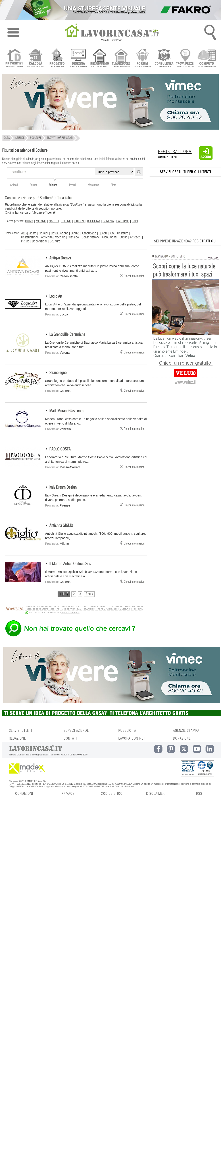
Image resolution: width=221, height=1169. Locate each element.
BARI (135, 221)
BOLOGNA (93, 221)
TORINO (66, 221)
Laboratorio (89, 233)
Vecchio (60, 237)
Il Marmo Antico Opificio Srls (70, 564)
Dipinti (75, 233)
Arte (112, 233)
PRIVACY (67, 793)
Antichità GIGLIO (61, 526)
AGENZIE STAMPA (186, 730)
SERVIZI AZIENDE (76, 730)
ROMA (29, 221)
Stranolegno (58, 373)
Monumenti (109, 237)
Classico (73, 237)
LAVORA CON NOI (131, 738)
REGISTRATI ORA (175, 151)
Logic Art (55, 296)
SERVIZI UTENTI (20, 730)
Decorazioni (39, 241)
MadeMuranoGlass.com (66, 411)
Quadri (103, 233)
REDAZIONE (17, 738)
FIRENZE (79, 221)
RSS (199, 793)
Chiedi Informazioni (132, 275)
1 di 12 (63, 594)
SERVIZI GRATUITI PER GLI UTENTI (185, 172)
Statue (123, 237)
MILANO (41, 221)
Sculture (55, 241)
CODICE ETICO (112, 793)
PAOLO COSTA (60, 449)
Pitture (25, 241)
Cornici (43, 233)
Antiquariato (28, 233)
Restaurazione (59, 233)
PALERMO (122, 221)
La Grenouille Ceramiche (67, 335)
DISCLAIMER (155, 793)
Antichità (46, 237)
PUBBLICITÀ (127, 730)
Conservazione (90, 237)
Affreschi (135, 237)
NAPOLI (54, 221)
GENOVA (108, 221)
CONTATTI (71, 738)
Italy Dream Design (63, 488)
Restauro (122, 233)
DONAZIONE (182, 738)
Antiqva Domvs (60, 258)
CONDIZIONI (24, 793)
